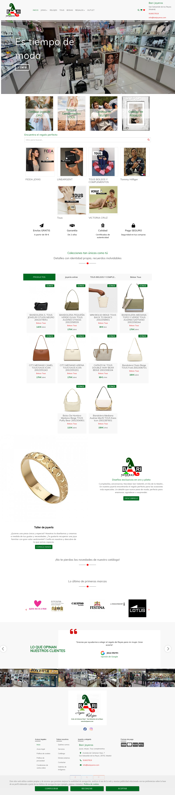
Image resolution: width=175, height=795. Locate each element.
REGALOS (80, 10)
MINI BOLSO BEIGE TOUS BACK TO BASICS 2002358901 (103, 317)
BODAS (70, 10)
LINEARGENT (65, 179)
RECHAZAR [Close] (87, 788)
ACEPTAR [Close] (122, 788)
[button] (26, 610)
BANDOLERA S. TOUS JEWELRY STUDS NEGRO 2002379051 (41, 317)
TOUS (61, 10)
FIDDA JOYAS (33, 179)
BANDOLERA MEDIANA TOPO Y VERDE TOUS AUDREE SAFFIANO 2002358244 (134, 318)
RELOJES (53, 10)
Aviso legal (41, 749)
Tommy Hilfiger (129, 179)
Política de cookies (91, 784)
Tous (60, 217)
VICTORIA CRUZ (98, 217)
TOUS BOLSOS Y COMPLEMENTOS (99, 181)
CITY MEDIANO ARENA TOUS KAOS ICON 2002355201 (72, 367)
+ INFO (22, 67)
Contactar (62, 762)
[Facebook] (85, 730)
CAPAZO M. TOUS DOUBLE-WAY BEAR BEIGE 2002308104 (103, 367)
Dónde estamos (64, 758)
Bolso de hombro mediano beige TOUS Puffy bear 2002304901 (72, 418)
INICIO (35, 10)
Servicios (61, 749)
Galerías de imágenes (62, 768)
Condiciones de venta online (42, 766)
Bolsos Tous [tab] (135, 277)
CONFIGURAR (51, 788)
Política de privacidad (41, 759)
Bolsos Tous (41, 323)
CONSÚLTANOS (43, 547)
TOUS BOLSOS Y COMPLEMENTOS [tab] (104, 277)
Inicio (38, 745)
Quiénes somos (63, 745)
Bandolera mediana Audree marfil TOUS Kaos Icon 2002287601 (103, 418)
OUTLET (91, 10)
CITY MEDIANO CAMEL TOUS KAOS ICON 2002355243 (41, 367)
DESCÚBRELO (131, 498)
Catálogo (61, 754)
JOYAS (44, 10)
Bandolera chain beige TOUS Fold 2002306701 (134, 366)
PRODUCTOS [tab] (39, 277)
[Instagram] (91, 730)
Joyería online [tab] (71, 277)
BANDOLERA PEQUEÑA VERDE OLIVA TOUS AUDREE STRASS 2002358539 (72, 318)
